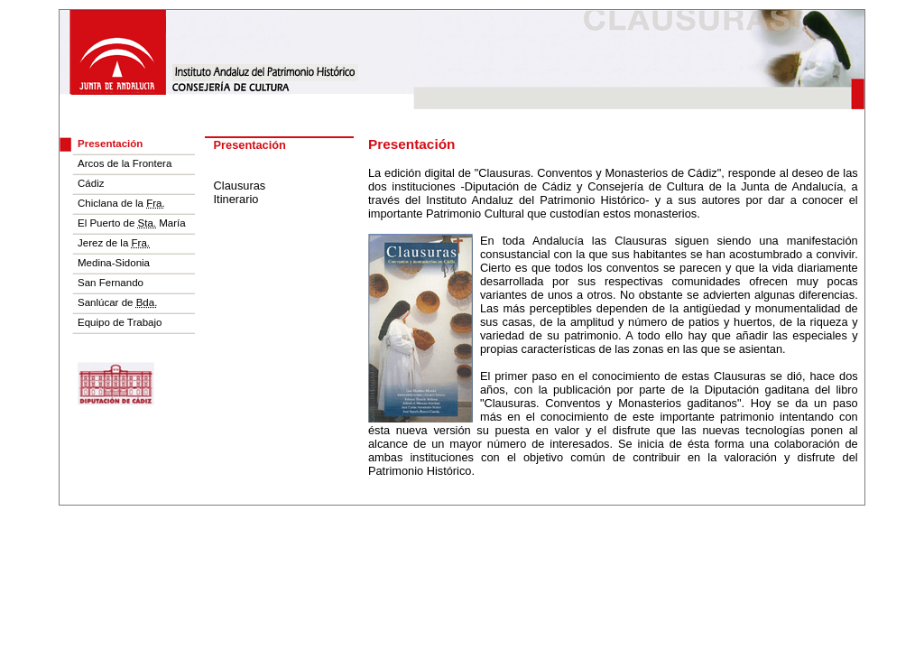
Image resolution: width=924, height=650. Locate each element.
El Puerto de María (132, 223)
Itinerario (236, 199)
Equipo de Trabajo (120, 322)
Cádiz (91, 183)
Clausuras (240, 185)
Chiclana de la (121, 203)
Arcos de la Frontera (124, 163)
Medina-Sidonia (114, 262)
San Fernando (110, 282)
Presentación (110, 143)
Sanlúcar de (117, 302)
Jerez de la (114, 242)
